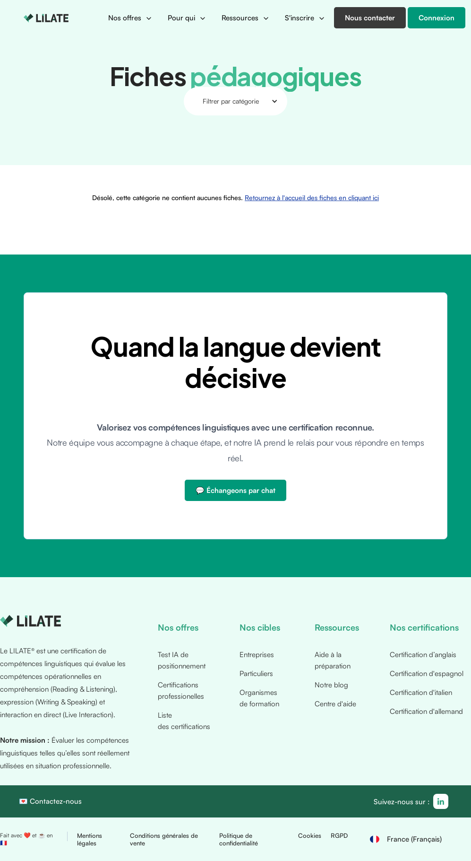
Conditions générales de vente (164, 839)
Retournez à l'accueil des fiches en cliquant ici (309, 145)
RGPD (339, 835)
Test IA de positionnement (182, 660)
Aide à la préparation (333, 660)
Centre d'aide (335, 703)
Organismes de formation (259, 698)
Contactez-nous (56, 801)
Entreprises (257, 654)
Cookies (309, 835)
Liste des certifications (184, 721)
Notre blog (331, 684)
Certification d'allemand (426, 711)
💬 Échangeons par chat (235, 490)
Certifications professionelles (181, 690)
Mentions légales (89, 839)
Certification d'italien (421, 692)
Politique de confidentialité (238, 839)
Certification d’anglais (423, 654)
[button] (130, 18)
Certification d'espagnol (426, 673)
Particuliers (256, 673)
